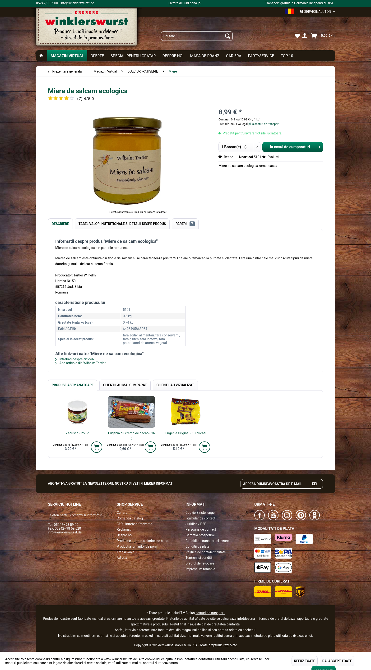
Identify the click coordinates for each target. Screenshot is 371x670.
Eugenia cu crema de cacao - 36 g (131, 435)
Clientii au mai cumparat (125, 385)
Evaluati (270, 157)
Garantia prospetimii (200, 535)
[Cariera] (234, 55)
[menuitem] (197, 36)
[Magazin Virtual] (67, 55)
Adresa (122, 558)
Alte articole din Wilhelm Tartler (80, 363)
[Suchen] (228, 36)
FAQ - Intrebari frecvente (134, 524)
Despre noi (124, 535)
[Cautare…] (197, 36)
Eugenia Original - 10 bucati (185, 433)
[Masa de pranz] (205, 55)
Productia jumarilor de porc (137, 546)
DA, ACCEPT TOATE (337, 661)
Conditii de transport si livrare (207, 541)
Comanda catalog (130, 518)
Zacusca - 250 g (77, 433)
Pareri (185, 223)
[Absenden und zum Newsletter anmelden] (314, 484)
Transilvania (125, 552)
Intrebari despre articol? (74, 359)
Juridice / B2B (196, 524)
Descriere (60, 224)
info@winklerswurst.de (65, 532)
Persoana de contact (201, 529)
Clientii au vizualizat (175, 385)
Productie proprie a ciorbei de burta (143, 541)
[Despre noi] (173, 55)
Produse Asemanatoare (72, 385)
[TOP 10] (286, 55)
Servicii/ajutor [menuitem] (316, 12)
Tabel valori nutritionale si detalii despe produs (122, 224)
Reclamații (124, 529)
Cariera (122, 512)
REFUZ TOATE (304, 661)
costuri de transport (209, 613)
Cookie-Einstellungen (201, 512)
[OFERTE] (97, 55)
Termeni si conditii (199, 558)
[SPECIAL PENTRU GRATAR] (133, 55)
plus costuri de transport (263, 124)
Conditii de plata (197, 546)
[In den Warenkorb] (96, 447)
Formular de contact (200, 518)
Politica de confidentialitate (206, 552)
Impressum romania (200, 569)
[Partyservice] (261, 55)
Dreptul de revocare (200, 563)
